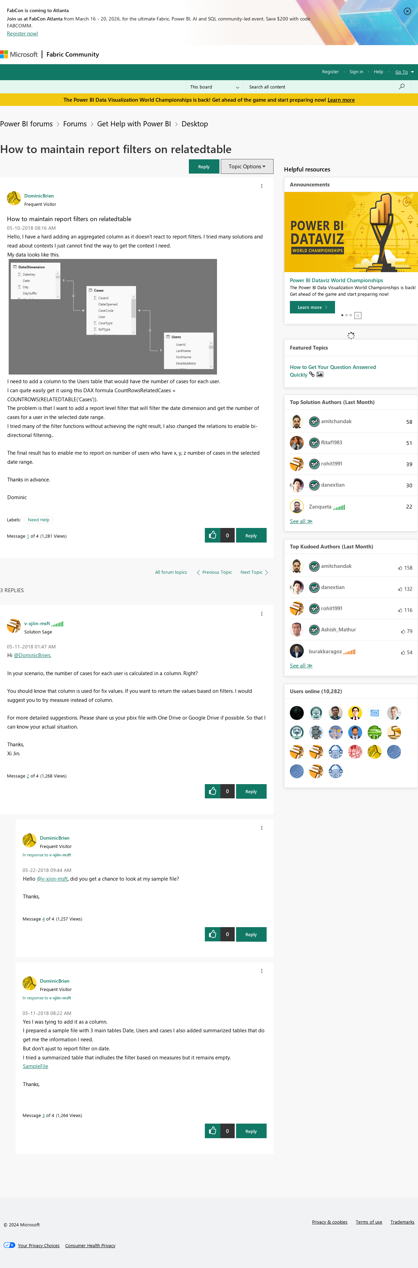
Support (292, 54)
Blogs (235, 54)
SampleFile (35, 1066)
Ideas (173, 54)
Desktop (195, 123)
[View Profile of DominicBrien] (39, 195)
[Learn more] (312, 307)
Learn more (341, 99)
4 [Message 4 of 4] (43, 919)
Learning (262, 54)
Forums (114, 54)
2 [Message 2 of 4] (28, 776)
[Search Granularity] (214, 86)
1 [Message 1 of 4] (28, 536)
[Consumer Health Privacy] (90, 1245)
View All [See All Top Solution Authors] (301, 521)
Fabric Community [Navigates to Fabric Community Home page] (73, 54)
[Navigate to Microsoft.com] (18, 54)
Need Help (39, 519)
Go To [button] (401, 72)
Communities (205, 54)
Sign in (356, 71)
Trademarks (403, 1222)
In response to (47, 854)
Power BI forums (26, 123)
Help (378, 71)
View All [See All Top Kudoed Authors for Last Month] (301, 666)
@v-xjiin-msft (52, 878)
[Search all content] (327, 86)
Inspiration (145, 54)
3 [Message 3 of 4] (43, 1115)
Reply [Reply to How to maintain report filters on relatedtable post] (251, 535)
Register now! (22, 33)
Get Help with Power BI (134, 123)
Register (330, 71)
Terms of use (369, 1222)
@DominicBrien (32, 655)
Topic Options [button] (245, 166)
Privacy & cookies (330, 1222)
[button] (204, 166)
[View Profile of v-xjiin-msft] (37, 623)
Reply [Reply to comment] (251, 791)
